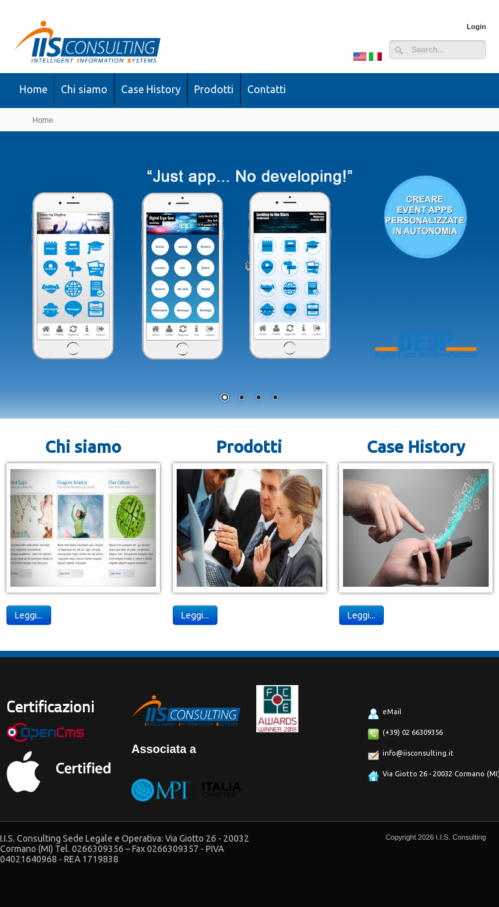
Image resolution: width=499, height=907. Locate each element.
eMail (384, 713)
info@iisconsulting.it (411, 755)
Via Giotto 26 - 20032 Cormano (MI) (426, 775)
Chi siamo (84, 89)
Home (33, 89)
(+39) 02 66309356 (405, 734)
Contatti (266, 89)
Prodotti (214, 89)
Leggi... (29, 615)
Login (476, 26)
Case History (151, 89)
